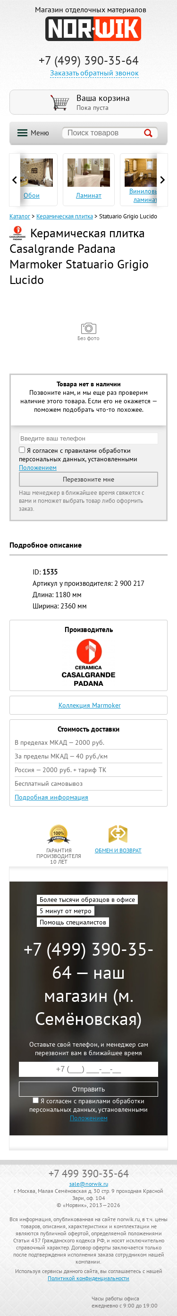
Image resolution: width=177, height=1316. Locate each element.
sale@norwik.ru (88, 1183)
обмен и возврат (118, 850)
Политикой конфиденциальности (88, 1278)
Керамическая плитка (64, 216)
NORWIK (93, 29)
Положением (38, 467)
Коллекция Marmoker (90, 705)
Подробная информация (51, 797)
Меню (40, 132)
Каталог (19, 216)
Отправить (88, 1089)
